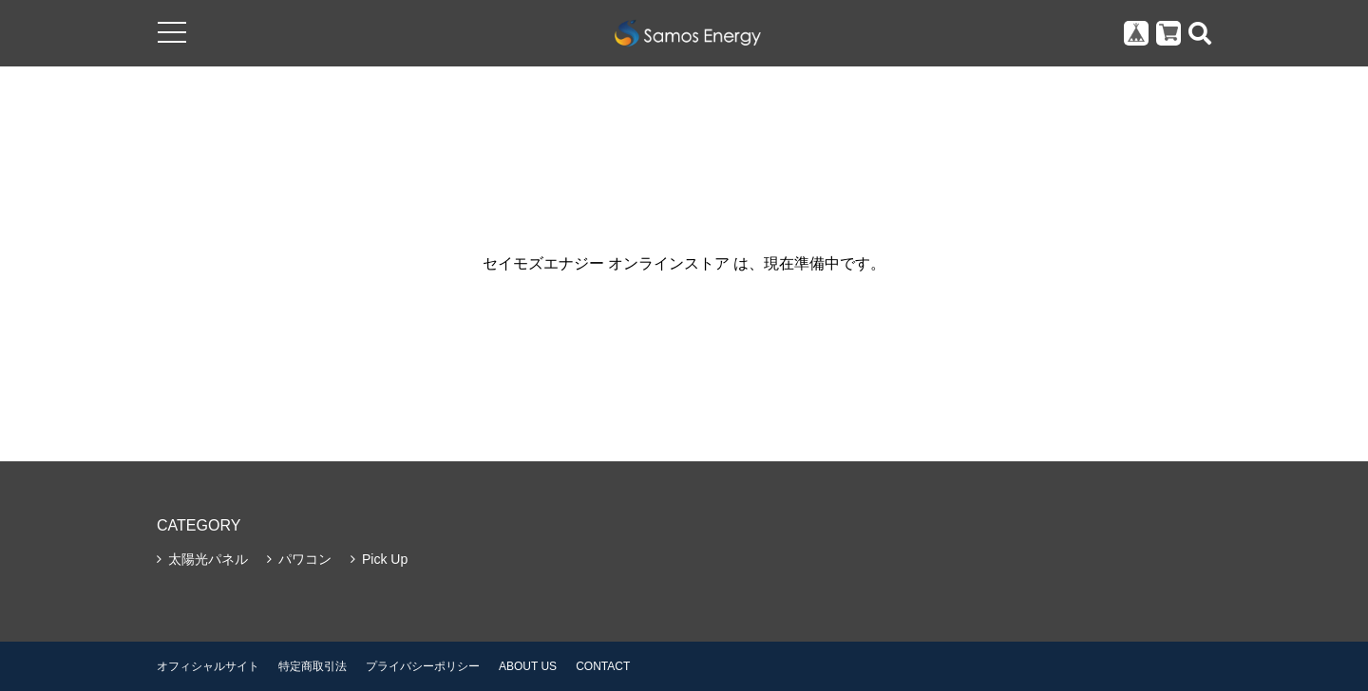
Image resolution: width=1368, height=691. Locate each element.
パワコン (305, 559)
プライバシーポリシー (423, 666)
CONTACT (603, 666)
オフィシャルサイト (208, 666)
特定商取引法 (312, 666)
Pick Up (385, 559)
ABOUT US (528, 666)
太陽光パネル (208, 559)
